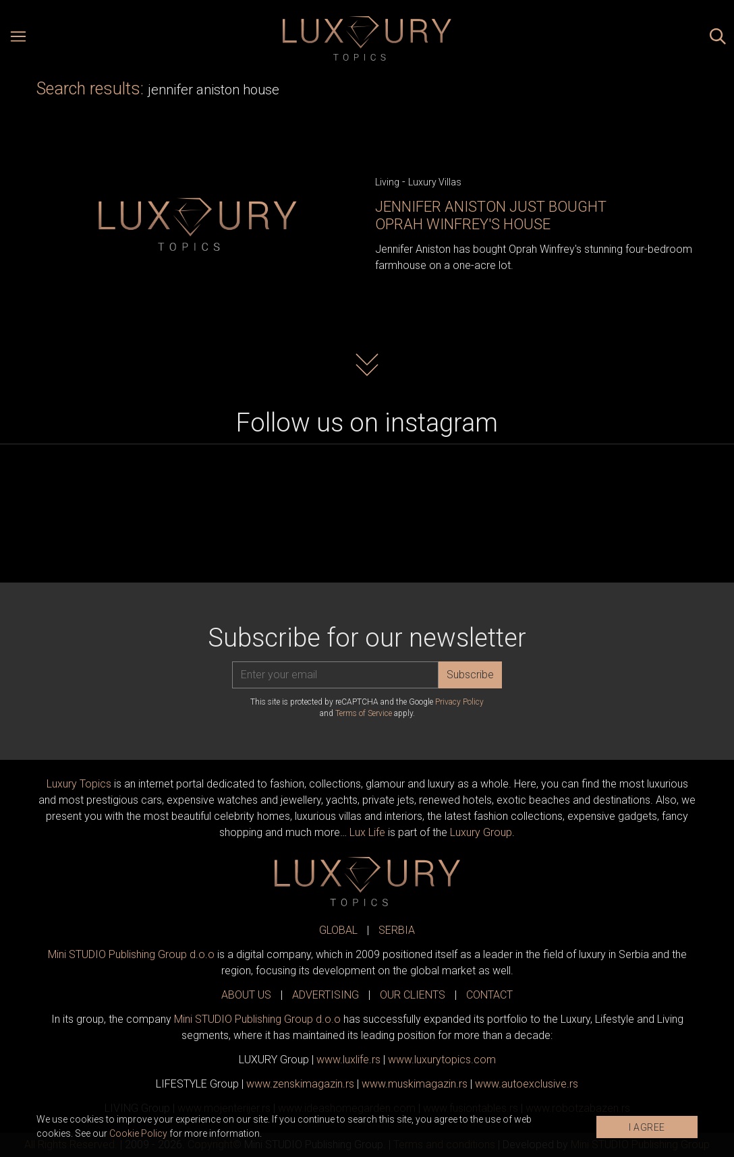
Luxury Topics (79, 783)
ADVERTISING (325, 994)
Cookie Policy (138, 1133)
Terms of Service (363, 713)
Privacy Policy (459, 702)
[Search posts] (718, 38)
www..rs (348, 1059)
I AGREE (647, 1127)
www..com (442, 1059)
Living (387, 182)
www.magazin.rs (300, 1083)
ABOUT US (246, 994)
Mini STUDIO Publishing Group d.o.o (131, 954)
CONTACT (489, 994)
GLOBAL (338, 930)
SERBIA (396, 930)
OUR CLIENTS (412, 994)
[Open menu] (18, 38)
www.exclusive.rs (526, 1083)
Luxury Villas (434, 182)
